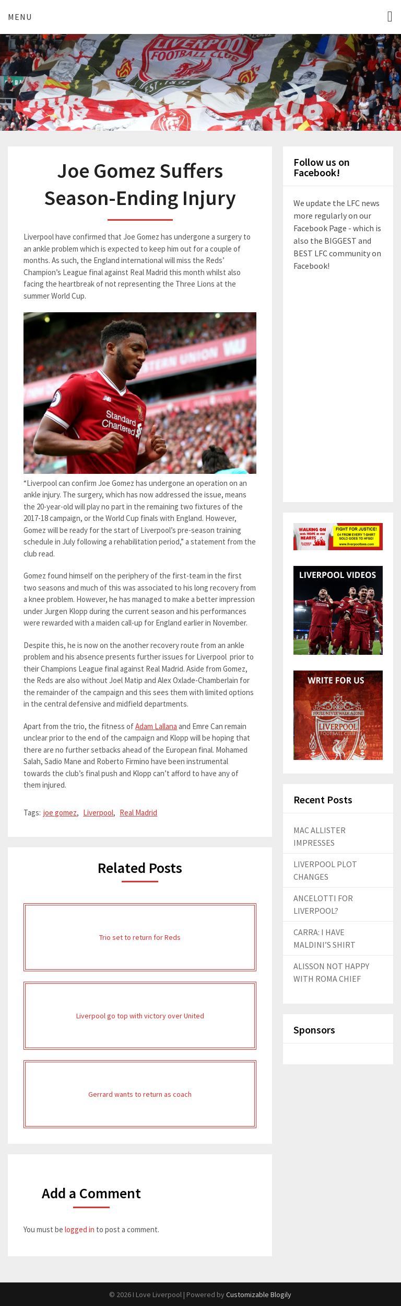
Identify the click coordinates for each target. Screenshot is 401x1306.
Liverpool (98, 812)
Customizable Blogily (258, 1294)
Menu (20, 17)
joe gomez (60, 812)
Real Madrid (138, 812)
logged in (80, 1229)
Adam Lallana (156, 726)
